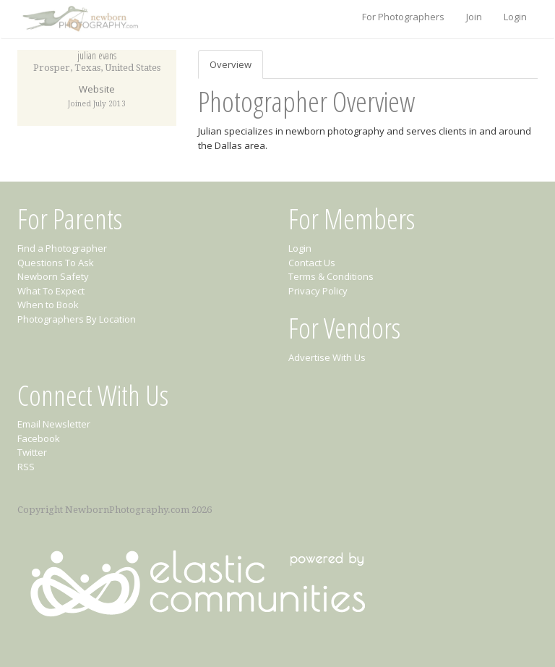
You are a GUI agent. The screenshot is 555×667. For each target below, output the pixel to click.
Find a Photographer (62, 248)
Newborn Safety (53, 276)
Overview (230, 64)
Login (515, 16)
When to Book (48, 304)
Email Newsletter (53, 423)
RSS (26, 466)
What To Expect (51, 290)
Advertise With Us (327, 357)
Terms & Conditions (331, 276)
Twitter (32, 452)
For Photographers (403, 16)
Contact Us (311, 262)
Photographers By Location (76, 319)
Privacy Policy (318, 290)
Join (474, 16)
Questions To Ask (55, 262)
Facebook (38, 438)
